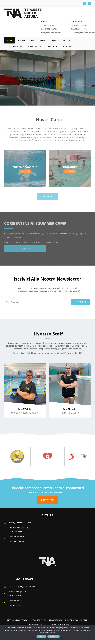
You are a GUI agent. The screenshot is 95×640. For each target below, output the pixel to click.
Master (66, 40)
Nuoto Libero (38, 40)
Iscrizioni (52, 47)
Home (9, 40)
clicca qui (16, 237)
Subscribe (80, 302)
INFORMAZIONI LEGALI (76, 620)
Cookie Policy (53, 636)
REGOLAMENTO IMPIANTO (35, 624)
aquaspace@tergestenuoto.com (22, 586)
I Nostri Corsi (23, 249)
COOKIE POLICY (38, 620)
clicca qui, (48, 233)
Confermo (41, 636)
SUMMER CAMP (35, 47)
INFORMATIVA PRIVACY (18, 620)
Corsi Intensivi (14, 47)
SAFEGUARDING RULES (61, 624)
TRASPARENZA (55, 620)
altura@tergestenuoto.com (50, 33)
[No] (92, 632)
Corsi (54, 40)
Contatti (68, 47)
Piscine (21, 40)
